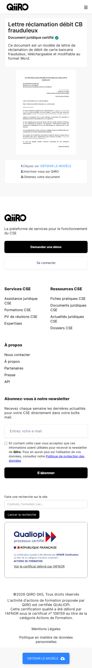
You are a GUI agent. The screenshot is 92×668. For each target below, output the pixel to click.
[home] (16, 6)
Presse (9, 375)
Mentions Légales (46, 629)
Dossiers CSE (61, 328)
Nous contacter (17, 354)
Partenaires (13, 368)
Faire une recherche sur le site (25, 496)
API (7, 381)
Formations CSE (17, 310)
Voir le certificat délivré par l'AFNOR (39, 566)
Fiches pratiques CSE (68, 298)
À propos (12, 361)
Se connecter (46, 263)
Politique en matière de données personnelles (46, 639)
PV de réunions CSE (20, 316)
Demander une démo (46, 247)
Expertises (13, 323)
